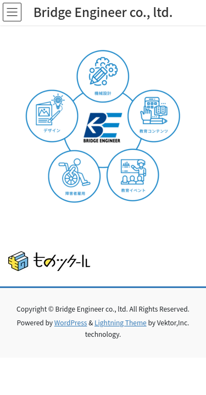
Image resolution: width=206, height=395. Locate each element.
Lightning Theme (120, 322)
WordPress (70, 322)
